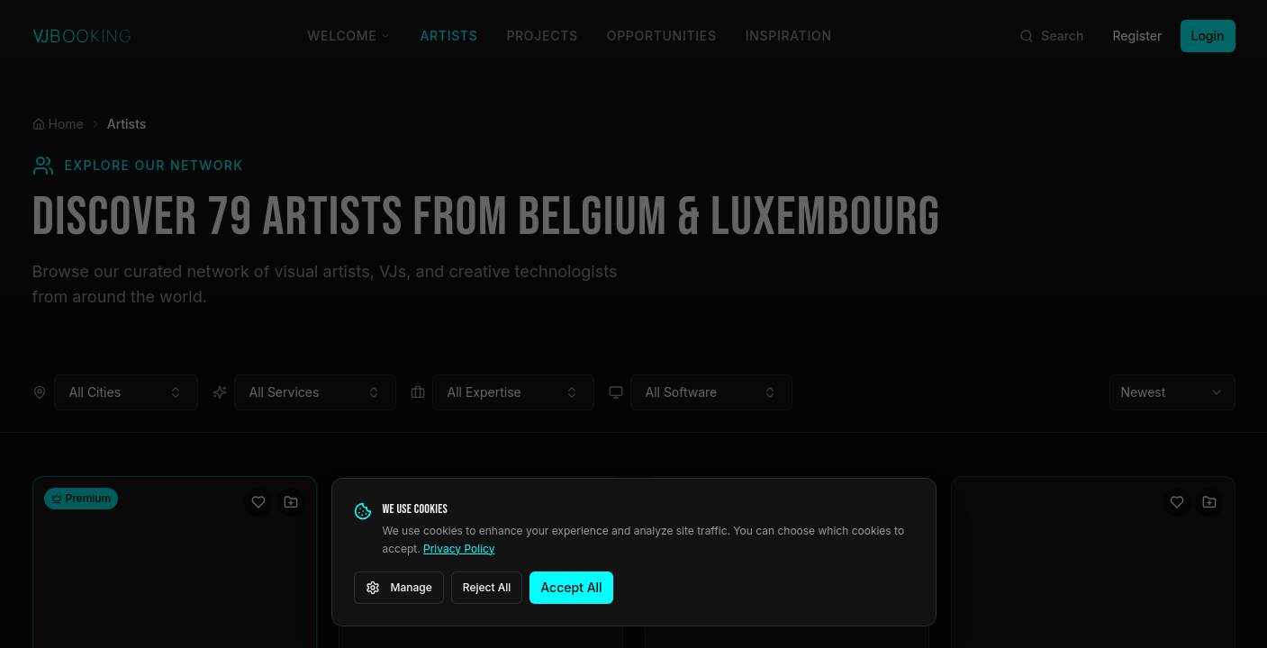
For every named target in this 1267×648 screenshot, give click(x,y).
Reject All (487, 587)
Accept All (571, 587)
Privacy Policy (458, 548)
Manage (399, 587)
